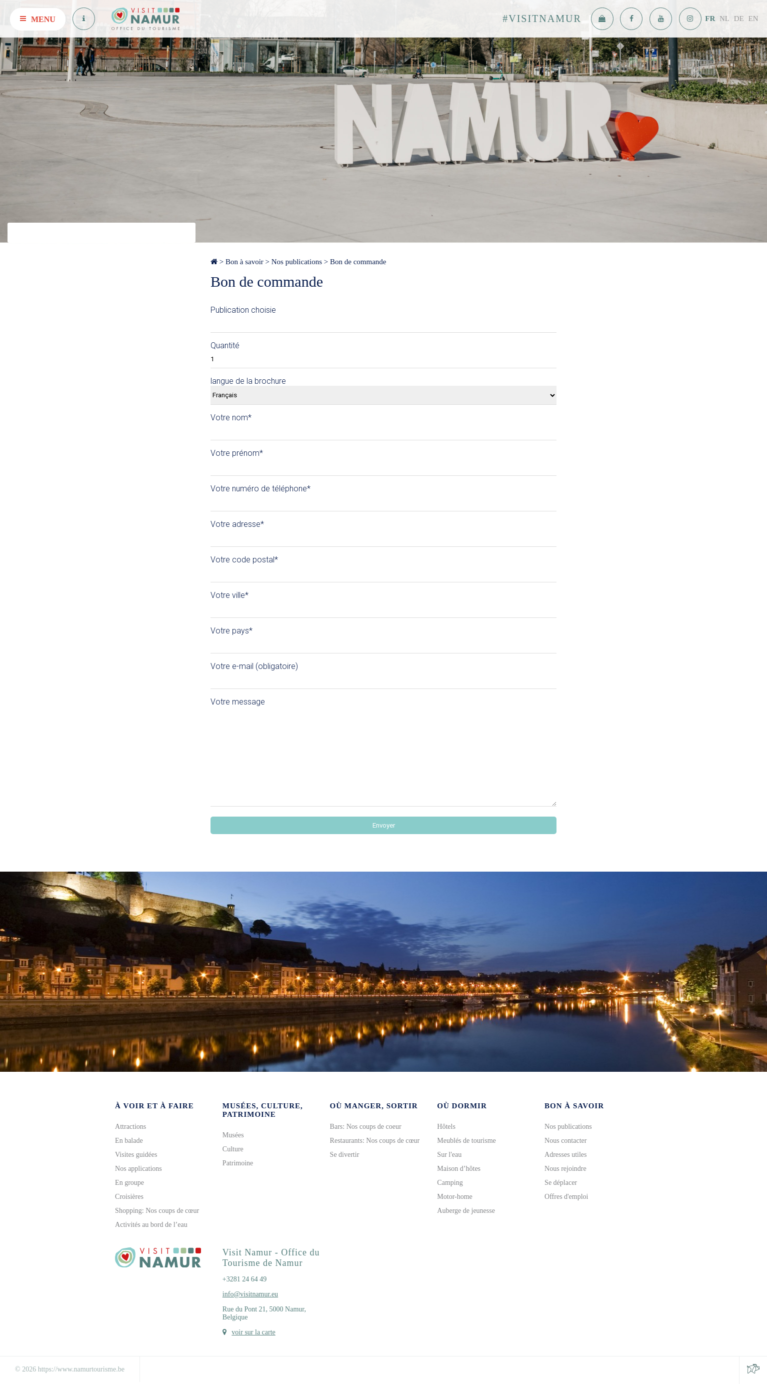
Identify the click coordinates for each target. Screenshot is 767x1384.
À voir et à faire (154, 1106)
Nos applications (138, 1168)
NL (725, 19)
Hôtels (446, 1126)
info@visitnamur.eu (250, 1294)
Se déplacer (560, 1182)
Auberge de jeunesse (466, 1210)
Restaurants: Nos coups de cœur (375, 1140)
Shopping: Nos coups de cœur (157, 1210)
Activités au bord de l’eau (151, 1224)
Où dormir (461, 1106)
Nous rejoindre (565, 1168)
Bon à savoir (245, 262)
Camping (449, 1182)
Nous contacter (565, 1140)
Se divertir (345, 1154)
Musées (233, 1135)
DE (739, 19)
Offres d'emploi (566, 1196)
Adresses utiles (565, 1154)
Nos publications (297, 262)
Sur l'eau (449, 1154)
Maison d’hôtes (458, 1168)
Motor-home (454, 1196)
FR (710, 19)
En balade (129, 1140)
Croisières (129, 1196)
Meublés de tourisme (466, 1140)
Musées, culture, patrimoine (262, 1110)
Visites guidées (136, 1154)
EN (753, 19)
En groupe (129, 1182)
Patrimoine (237, 1163)
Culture (233, 1149)
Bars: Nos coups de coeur (366, 1126)
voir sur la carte (253, 1332)
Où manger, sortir (374, 1106)
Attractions (130, 1126)
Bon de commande (358, 262)
